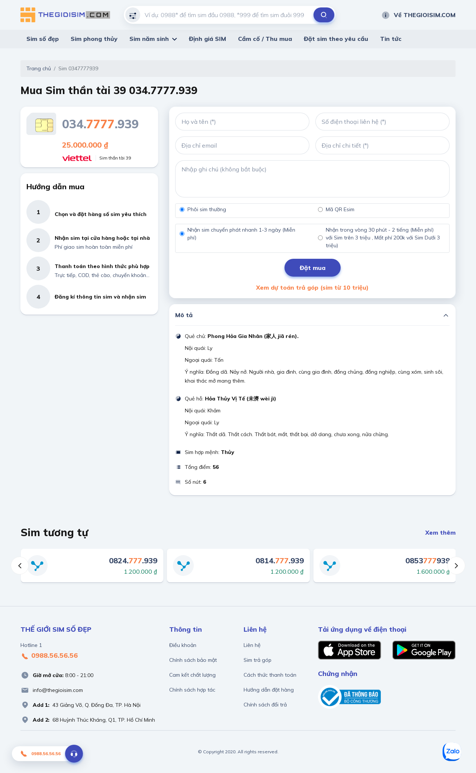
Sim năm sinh (149, 38)
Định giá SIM (207, 38)
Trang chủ (38, 68)
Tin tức (391, 38)
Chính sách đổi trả (265, 704)
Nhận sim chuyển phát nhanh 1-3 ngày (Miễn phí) (241, 233)
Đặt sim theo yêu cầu (336, 38)
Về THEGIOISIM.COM (418, 15)
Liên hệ (252, 645)
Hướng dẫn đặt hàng (269, 689)
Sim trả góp (257, 660)
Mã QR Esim (340, 209)
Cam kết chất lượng (192, 674)
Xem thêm (440, 532)
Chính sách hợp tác (192, 689)
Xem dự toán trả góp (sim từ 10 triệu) (312, 287)
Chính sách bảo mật (193, 660)
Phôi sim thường (206, 209)
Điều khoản (182, 645)
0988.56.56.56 (49, 656)
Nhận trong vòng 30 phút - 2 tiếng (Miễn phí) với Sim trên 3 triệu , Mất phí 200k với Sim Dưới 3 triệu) (383, 237)
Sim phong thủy (94, 38)
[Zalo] (452, 752)
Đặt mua (312, 267)
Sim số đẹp (42, 38)
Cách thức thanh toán (270, 674)
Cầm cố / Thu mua (265, 38)
